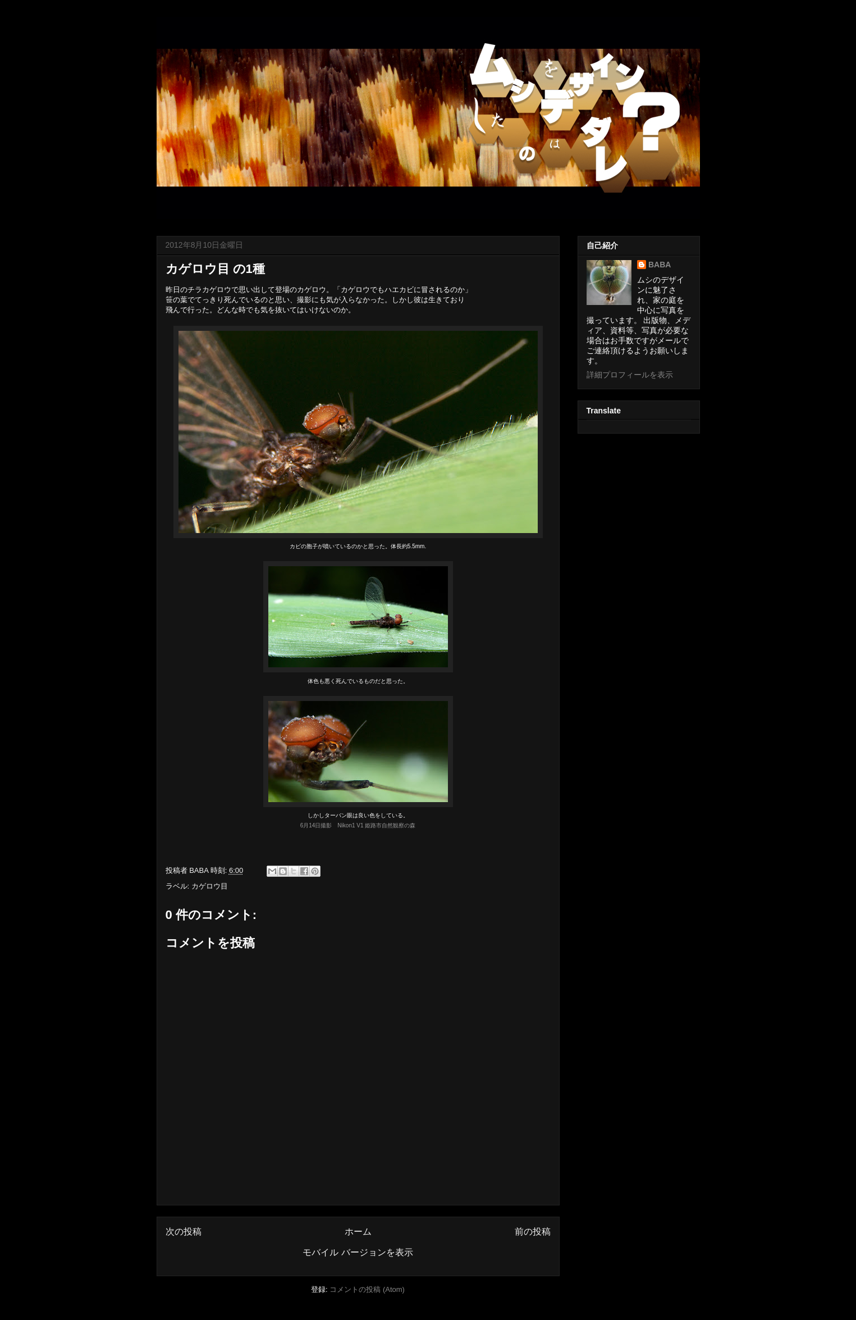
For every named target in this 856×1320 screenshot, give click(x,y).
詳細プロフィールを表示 (630, 374)
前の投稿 (533, 1231)
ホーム (358, 1231)
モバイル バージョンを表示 (358, 1252)
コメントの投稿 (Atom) (367, 1289)
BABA (659, 264)
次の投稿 (184, 1231)
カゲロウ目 (209, 886)
